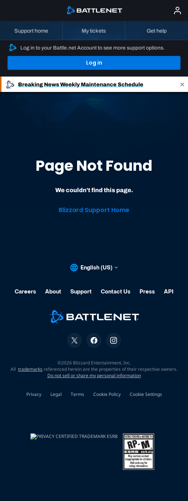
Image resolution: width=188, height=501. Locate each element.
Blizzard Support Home (94, 210)
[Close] (182, 84)
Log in (94, 62)
